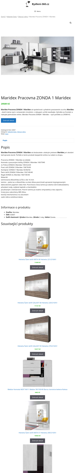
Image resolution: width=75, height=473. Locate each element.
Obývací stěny (23, 17)
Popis (5, 140)
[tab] (37, 140)
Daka (6, 134)
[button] (70, 23)
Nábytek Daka (12, 17)
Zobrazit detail (8, 120)
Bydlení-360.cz (40, 4)
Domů (3, 17)
